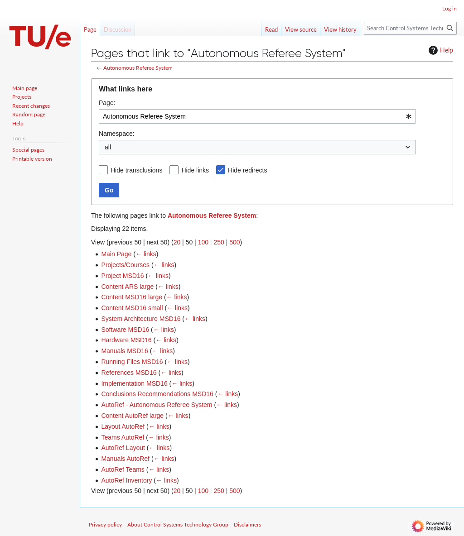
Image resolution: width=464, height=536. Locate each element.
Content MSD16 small (132, 307)
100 (203, 242)
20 (177, 242)
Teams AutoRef (122, 437)
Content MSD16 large (131, 297)
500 (234, 242)
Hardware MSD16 (126, 340)
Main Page (116, 254)
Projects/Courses (125, 264)
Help (439, 50)
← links (145, 254)
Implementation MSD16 (134, 383)
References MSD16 (128, 372)
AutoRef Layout (123, 447)
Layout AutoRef (123, 426)
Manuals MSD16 (124, 350)
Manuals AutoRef (125, 458)
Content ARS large (127, 286)
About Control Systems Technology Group (177, 524)
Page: (107, 102)
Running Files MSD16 (132, 361)
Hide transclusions (136, 170)
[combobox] (257, 116)
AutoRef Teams (122, 469)
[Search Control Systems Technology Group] (410, 28)
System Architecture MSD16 (140, 318)
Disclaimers (247, 524)
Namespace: (117, 133)
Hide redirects (247, 170)
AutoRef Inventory (126, 480)
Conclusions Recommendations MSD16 (157, 393)
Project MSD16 (122, 275)
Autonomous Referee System (138, 67)
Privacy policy (105, 524)
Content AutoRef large (132, 415)
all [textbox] (108, 147)
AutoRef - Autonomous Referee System (156, 404)
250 (218, 242)
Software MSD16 (125, 329)
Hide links (195, 170)
